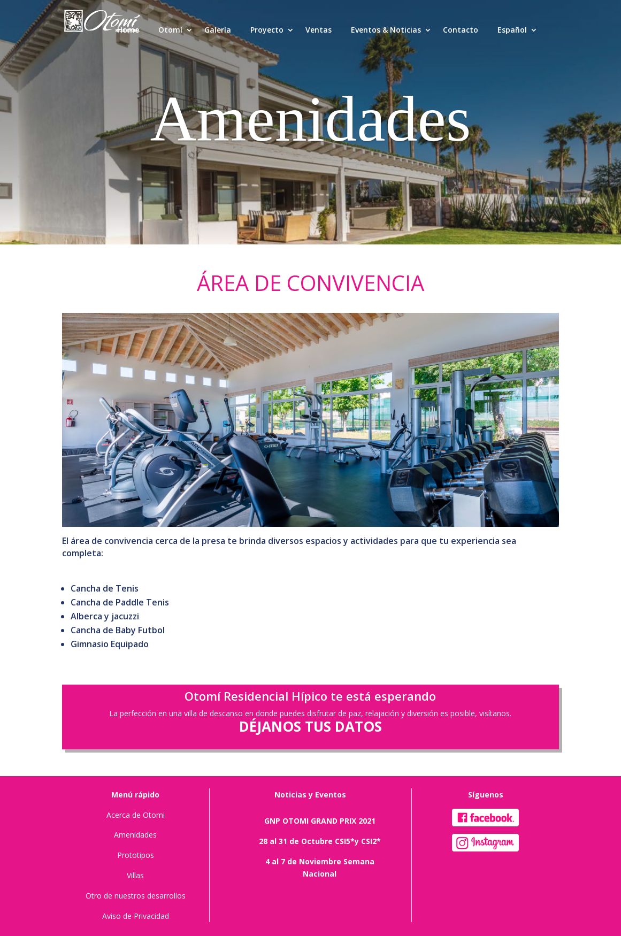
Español (512, 30)
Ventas (318, 30)
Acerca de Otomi (135, 815)
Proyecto (266, 30)
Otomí (170, 30)
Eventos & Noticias (386, 30)
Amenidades (135, 835)
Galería (217, 30)
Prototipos (135, 855)
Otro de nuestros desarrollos (136, 896)
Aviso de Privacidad (135, 916)
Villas (135, 875)
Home (128, 30)
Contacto (460, 30)
